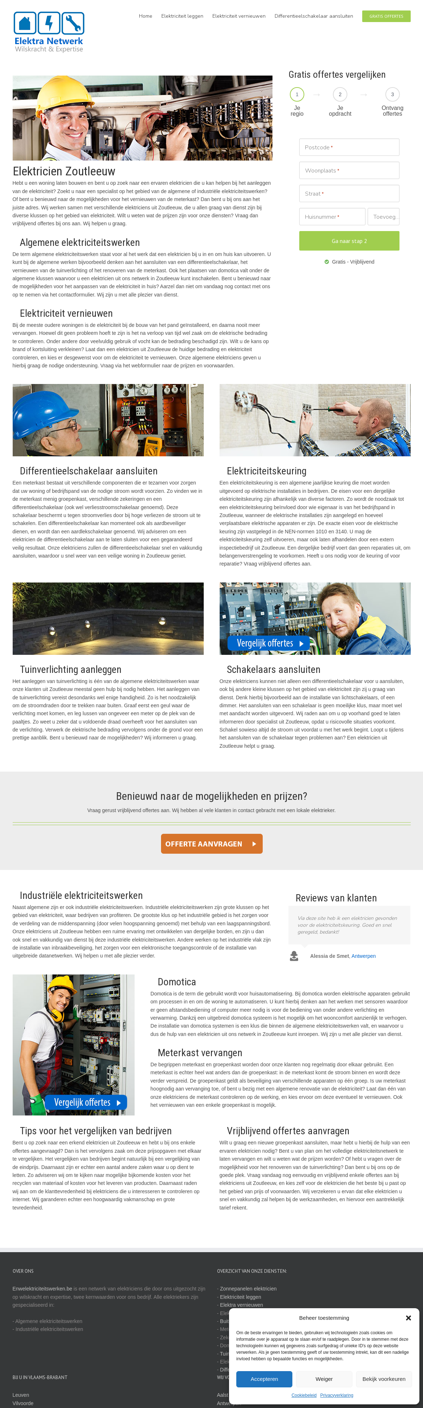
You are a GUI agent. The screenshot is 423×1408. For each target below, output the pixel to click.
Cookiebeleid (304, 1395)
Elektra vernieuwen (241, 1305)
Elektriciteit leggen (240, 1297)
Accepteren (264, 1379)
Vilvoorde (23, 1403)
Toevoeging (386, 217)
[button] (408, 1318)
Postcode (319, 148)
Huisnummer (322, 217)
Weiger (324, 1379)
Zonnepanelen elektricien (248, 1289)
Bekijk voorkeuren (384, 1379)
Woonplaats (322, 171)
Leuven (21, 1395)
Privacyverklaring (336, 1395)
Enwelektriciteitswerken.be (42, 1289)
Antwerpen (229, 1403)
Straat (314, 194)
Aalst (222, 1395)
